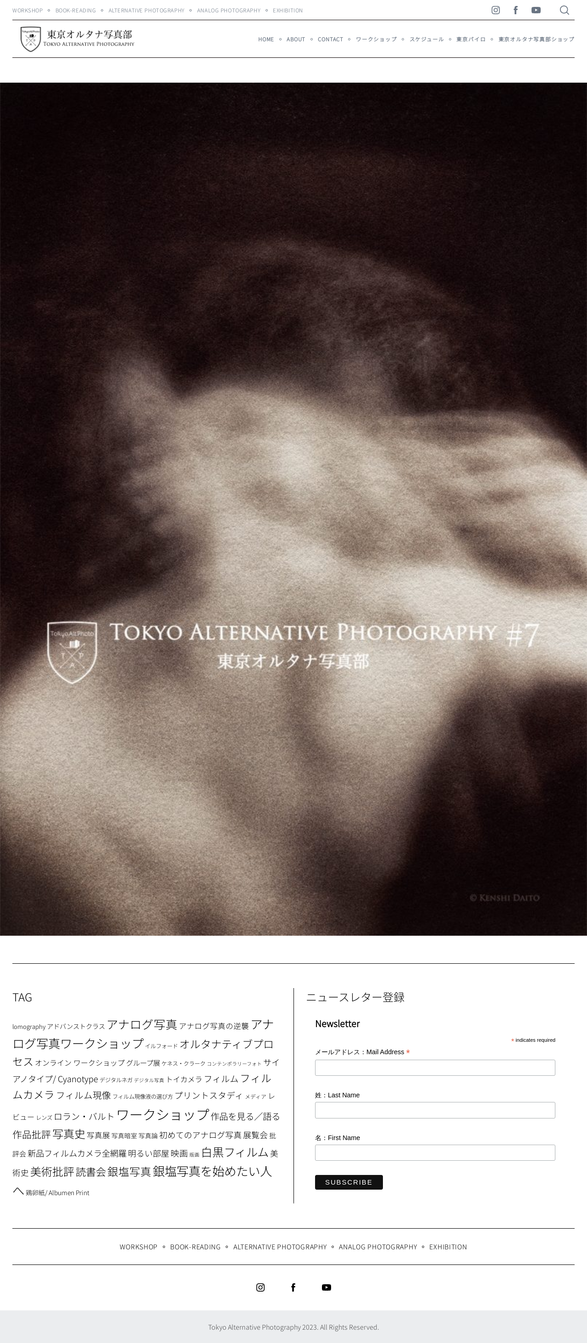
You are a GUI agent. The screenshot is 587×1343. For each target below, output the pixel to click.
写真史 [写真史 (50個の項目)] (68, 1133)
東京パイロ (471, 39)
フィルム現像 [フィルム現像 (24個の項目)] (83, 1094)
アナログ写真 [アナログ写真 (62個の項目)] (141, 1023)
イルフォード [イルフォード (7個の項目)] (161, 1046)
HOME (266, 39)
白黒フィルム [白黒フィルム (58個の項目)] (235, 1151)
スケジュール (427, 39)
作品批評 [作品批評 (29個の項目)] (31, 1134)
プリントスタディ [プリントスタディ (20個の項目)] (209, 1095)
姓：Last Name (337, 1095)
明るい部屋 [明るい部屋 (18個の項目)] (148, 1153)
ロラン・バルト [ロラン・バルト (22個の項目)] (84, 1116)
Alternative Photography (147, 10)
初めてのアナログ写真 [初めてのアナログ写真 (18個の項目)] (200, 1135)
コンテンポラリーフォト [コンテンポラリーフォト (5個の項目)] (234, 1063)
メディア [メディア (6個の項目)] (255, 1096)
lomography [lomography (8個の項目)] (28, 1026)
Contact (330, 39)
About (296, 39)
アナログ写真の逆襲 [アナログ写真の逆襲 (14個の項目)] (214, 1025)
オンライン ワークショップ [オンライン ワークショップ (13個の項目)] (80, 1062)
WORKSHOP (27, 10)
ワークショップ (376, 39)
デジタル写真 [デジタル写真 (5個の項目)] (149, 1080)
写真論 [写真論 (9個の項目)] (148, 1135)
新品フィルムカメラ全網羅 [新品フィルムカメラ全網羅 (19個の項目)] (77, 1153)
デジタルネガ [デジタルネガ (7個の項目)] (116, 1080)
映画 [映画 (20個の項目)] (179, 1152)
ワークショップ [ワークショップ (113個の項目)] (162, 1114)
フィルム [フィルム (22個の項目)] (221, 1078)
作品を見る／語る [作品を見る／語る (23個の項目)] (245, 1116)
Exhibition (288, 10)
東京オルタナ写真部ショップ (536, 39)
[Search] (564, 10)
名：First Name (337, 1137)
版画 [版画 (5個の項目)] (194, 1154)
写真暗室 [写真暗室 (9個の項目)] (124, 1135)
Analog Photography (228, 10)
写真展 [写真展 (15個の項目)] (98, 1135)
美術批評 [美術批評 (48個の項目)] (52, 1171)
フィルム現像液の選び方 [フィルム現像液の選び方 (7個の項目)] (142, 1096)
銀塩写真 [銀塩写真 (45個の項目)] (129, 1171)
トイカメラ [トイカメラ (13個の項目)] (184, 1079)
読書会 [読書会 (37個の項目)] (91, 1171)
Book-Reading (75, 10)
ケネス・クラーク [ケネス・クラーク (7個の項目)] (183, 1063)
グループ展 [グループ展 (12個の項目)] (143, 1062)
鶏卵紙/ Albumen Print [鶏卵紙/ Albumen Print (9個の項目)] (57, 1192)
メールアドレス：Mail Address (362, 1052)
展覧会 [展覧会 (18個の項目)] (255, 1135)
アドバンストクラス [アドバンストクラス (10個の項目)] (76, 1026)
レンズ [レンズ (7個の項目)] (44, 1117)
